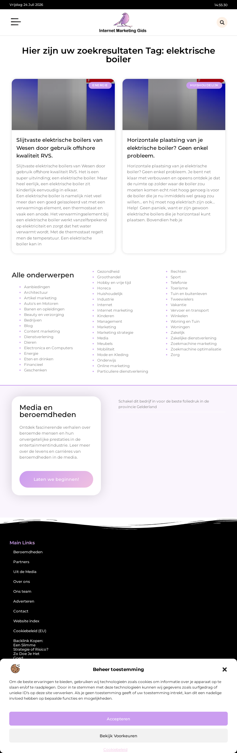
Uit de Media (24, 571)
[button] (225, 669)
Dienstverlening (38, 336)
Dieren (30, 342)
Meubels (105, 343)
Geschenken (35, 370)
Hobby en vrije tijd (114, 282)
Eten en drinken (38, 359)
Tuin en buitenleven (189, 293)
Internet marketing (115, 310)
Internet (104, 304)
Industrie (105, 299)
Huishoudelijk (110, 293)
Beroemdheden (28, 552)
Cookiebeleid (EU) (29, 630)
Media (102, 338)
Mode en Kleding (112, 354)
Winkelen (179, 315)
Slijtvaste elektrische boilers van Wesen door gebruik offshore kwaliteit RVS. (59, 148)
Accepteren (118, 718)
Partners (21, 561)
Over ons (21, 581)
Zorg (175, 354)
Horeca (104, 288)
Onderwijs (106, 360)
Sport (176, 277)
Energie (31, 353)
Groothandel (109, 277)
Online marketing (113, 365)
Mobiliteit (105, 349)
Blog (28, 325)
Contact (20, 611)
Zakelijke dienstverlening (193, 338)
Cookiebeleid (115, 749)
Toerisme (179, 288)
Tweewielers (182, 299)
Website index (26, 621)
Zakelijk (178, 332)
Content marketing (42, 331)
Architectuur (36, 292)
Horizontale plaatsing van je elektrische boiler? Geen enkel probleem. (167, 148)
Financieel (33, 364)
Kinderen (105, 315)
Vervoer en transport (190, 310)
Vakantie (178, 304)
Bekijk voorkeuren (118, 735)
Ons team (22, 591)
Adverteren (23, 601)
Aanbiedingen (37, 286)
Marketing (106, 327)
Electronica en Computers (48, 348)
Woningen (180, 327)
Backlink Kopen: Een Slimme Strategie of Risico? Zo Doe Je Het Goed (30, 649)
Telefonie (179, 282)
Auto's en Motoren (41, 303)
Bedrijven (33, 320)
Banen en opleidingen (44, 309)
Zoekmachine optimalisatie (196, 349)
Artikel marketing (40, 298)
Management (109, 321)
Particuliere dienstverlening (122, 371)
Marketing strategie (115, 332)
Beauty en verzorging (44, 314)
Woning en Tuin (185, 321)
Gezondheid (108, 271)
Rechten (178, 271)
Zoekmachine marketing (194, 343)
